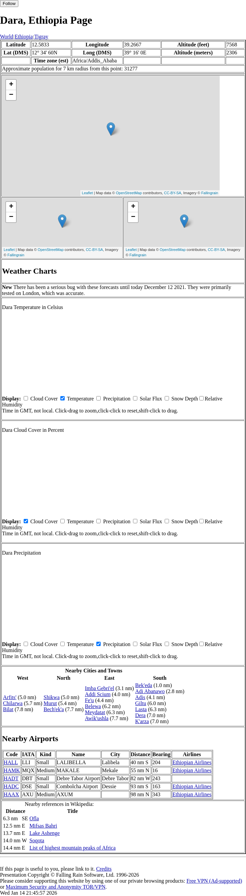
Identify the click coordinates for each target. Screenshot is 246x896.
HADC (11, 786)
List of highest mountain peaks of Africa (72, 848)
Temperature (80, 398)
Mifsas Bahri (43, 826)
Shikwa (52, 697)
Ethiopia (24, 36)
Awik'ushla (97, 718)
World (6, 36)
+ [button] (11, 85)
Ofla (34, 818)
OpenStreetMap (129, 193)
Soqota (36, 840)
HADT (11, 778)
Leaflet (87, 193)
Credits (103, 869)
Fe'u (89, 700)
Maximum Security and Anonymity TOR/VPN (55, 887)
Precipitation (116, 398)
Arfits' (9, 697)
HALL (11, 762)
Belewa (93, 706)
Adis (140, 697)
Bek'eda (143, 685)
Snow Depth (184, 398)
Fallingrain (209, 193)
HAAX (11, 794)
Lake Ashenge (44, 833)
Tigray (41, 36)
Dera (140, 715)
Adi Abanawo (150, 691)
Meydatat (95, 712)
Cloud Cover (44, 398)
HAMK (12, 770)
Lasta (141, 709)
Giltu (140, 703)
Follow (9, 3)
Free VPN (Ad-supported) (214, 881)
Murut (50, 703)
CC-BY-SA (172, 193)
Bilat (8, 709)
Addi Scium (98, 694)
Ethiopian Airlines (191, 762)
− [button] (11, 95)
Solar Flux (151, 398)
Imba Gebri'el (99, 688)
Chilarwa (13, 703)
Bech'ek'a (54, 709)
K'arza (142, 721)
